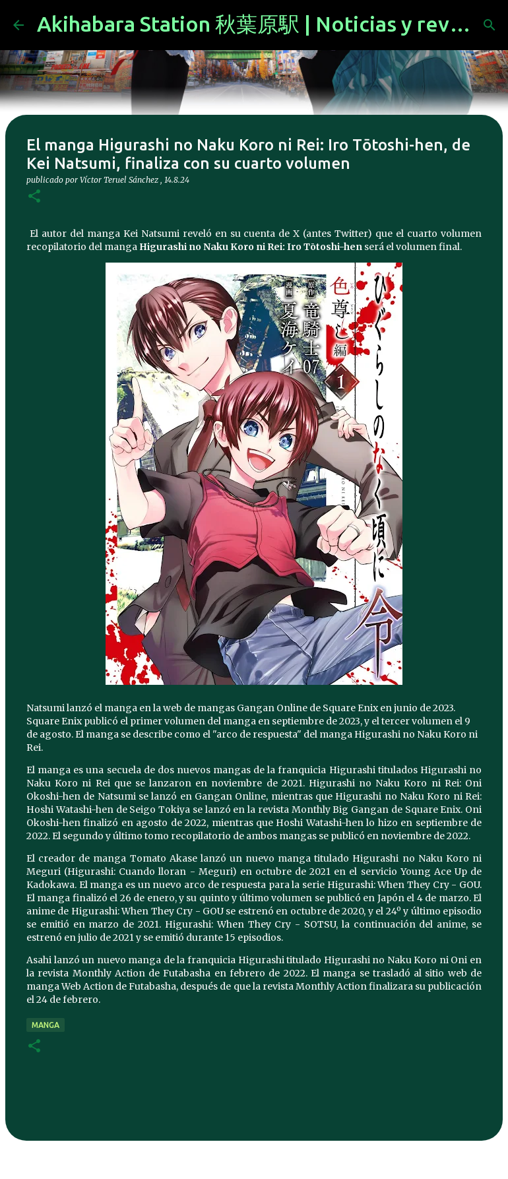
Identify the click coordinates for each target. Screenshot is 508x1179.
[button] (34, 197)
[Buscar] (489, 25)
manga (45, 1025)
